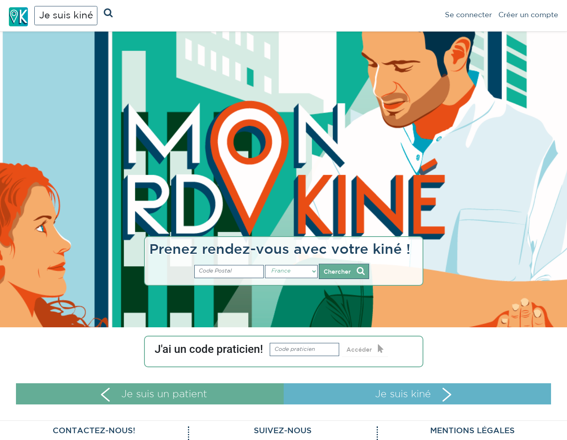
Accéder (365, 348)
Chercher (344, 271)
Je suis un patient (154, 394)
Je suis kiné (66, 15)
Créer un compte (528, 15)
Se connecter (468, 15)
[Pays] (291, 272)
